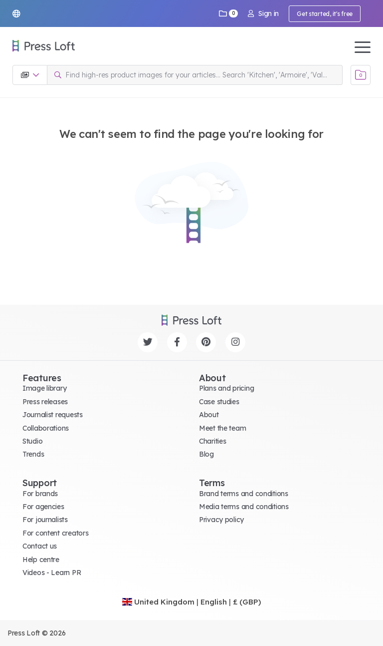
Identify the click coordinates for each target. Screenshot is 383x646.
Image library (44, 388)
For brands (40, 493)
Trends (33, 454)
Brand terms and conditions (243, 493)
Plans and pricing (226, 388)
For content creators (55, 533)
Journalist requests (52, 414)
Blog (206, 454)
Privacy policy (221, 519)
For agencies (43, 506)
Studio (32, 441)
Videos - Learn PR (51, 572)
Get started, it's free (325, 13)
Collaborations (45, 428)
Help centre (40, 559)
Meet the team (222, 428)
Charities (212, 441)
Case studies (219, 401)
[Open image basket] (361, 75)
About (209, 414)
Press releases (45, 401)
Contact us (39, 546)
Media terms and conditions (244, 506)
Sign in (263, 13)
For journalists (45, 519)
